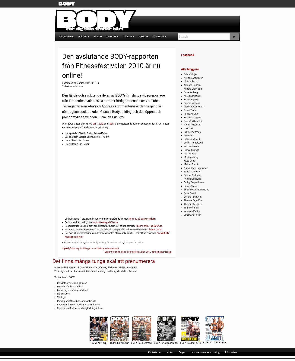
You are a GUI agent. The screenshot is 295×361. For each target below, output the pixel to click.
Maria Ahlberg (191, 157)
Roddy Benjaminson (194, 182)
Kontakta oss (154, 352)
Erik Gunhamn (191, 114)
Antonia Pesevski (192, 96)
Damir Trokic (190, 110)
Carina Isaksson (192, 103)
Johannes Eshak (192, 139)
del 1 (95, 123)
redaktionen (78, 86)
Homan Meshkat (192, 124)
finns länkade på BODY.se (105, 222)
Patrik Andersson (192, 171)
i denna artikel (155, 229)
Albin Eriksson (191, 81)
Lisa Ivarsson (190, 153)
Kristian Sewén (191, 146)
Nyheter (111, 36)
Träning (82, 36)
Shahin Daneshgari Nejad (196, 189)
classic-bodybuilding (95, 242)
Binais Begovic (191, 99)
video (141, 242)
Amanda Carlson (192, 85)
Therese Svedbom (193, 204)
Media (142, 36)
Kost (97, 36)
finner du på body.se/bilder (141, 219)
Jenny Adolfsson (192, 132)
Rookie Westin (191, 186)
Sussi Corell (190, 193)
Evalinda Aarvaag (192, 117)
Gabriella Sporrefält (193, 121)
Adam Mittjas (190, 74)
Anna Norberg (191, 92)
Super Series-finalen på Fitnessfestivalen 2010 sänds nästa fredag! (138, 252)
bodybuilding (77, 242)
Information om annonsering (205, 352)
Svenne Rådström (192, 197)
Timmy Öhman (191, 207)
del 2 (101, 123)
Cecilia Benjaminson (194, 106)
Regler (182, 352)
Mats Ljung (189, 160)
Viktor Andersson (192, 215)
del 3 (112, 123)
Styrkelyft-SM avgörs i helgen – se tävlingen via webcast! (90, 248)
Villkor (170, 352)
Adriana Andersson (193, 78)
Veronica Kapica (192, 211)
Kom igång (65, 36)
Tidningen (158, 36)
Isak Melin (189, 128)
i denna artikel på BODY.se (149, 226)
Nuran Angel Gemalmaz (196, 168)
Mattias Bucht (191, 164)
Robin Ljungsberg (192, 178)
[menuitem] (64, 36)
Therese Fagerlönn (193, 200)
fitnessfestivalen (115, 242)
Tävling (127, 36)
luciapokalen (130, 242)
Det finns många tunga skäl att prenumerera (103, 261)
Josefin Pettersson (193, 142)
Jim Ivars (188, 135)
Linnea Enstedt (191, 150)
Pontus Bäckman (192, 175)
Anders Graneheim (193, 89)
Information (231, 352)
